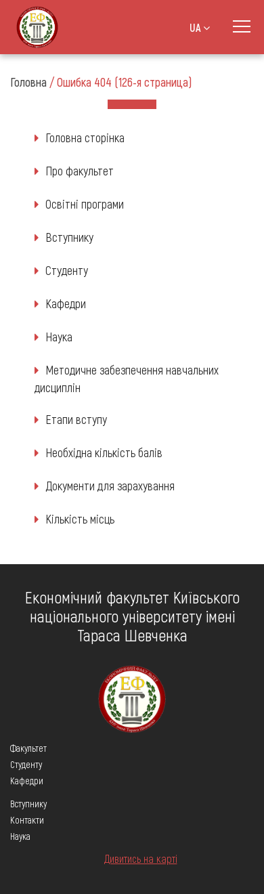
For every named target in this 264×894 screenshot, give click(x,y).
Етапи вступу (76, 419)
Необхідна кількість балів (103, 452)
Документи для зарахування (110, 485)
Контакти (27, 820)
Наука (58, 336)
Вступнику (69, 237)
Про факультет (79, 170)
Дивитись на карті (140, 858)
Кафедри (65, 303)
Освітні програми (84, 203)
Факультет (28, 748)
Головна (28, 81)
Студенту (66, 270)
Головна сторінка (85, 137)
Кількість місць (79, 518)
